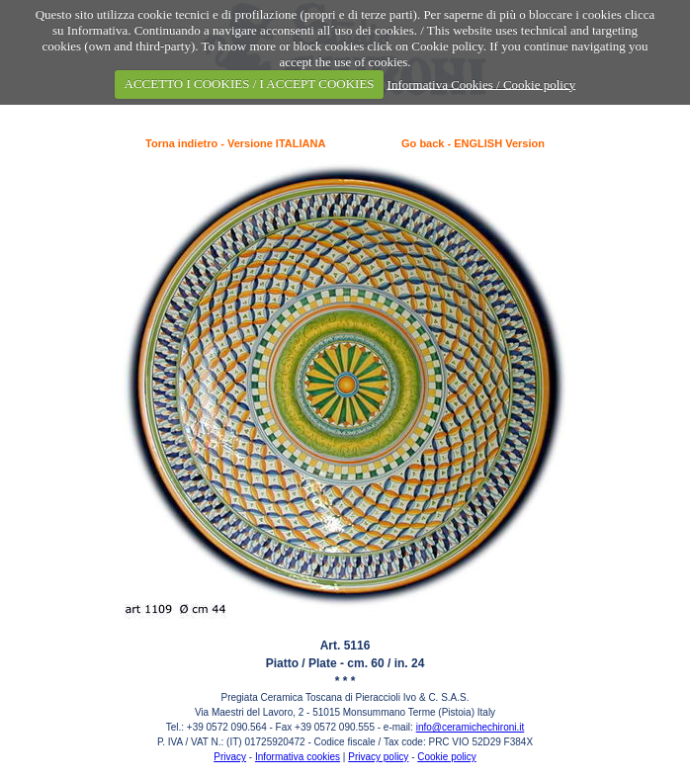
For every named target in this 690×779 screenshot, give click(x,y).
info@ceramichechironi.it (470, 727)
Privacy (230, 756)
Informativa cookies (297, 756)
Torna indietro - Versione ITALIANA (235, 143)
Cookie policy (446, 756)
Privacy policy (378, 756)
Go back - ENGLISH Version (473, 143)
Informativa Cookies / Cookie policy (482, 83)
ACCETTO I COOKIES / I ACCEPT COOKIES (250, 83)
